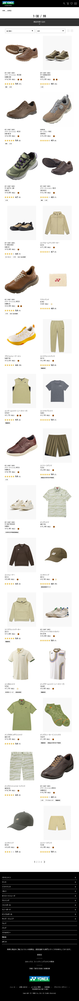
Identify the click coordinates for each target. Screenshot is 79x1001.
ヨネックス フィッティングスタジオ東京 (39, 961)
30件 (38, 31)
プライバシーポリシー (60, 987)
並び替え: (9, 31)
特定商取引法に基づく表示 (40, 989)
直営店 (39, 955)
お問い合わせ (23, 987)
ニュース (12, 987)
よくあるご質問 (36, 987)
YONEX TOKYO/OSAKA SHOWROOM (39, 968)
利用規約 (47, 987)
